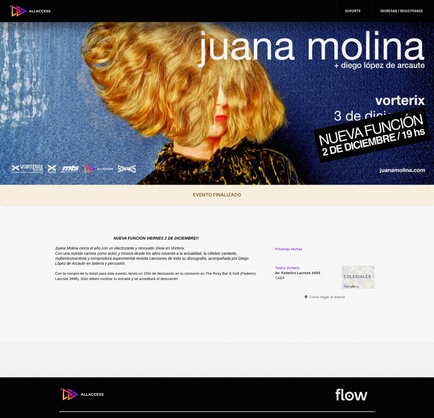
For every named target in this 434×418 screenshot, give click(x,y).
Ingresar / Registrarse (401, 11)
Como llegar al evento (325, 297)
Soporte (353, 11)
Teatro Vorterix (287, 268)
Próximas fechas (288, 249)
